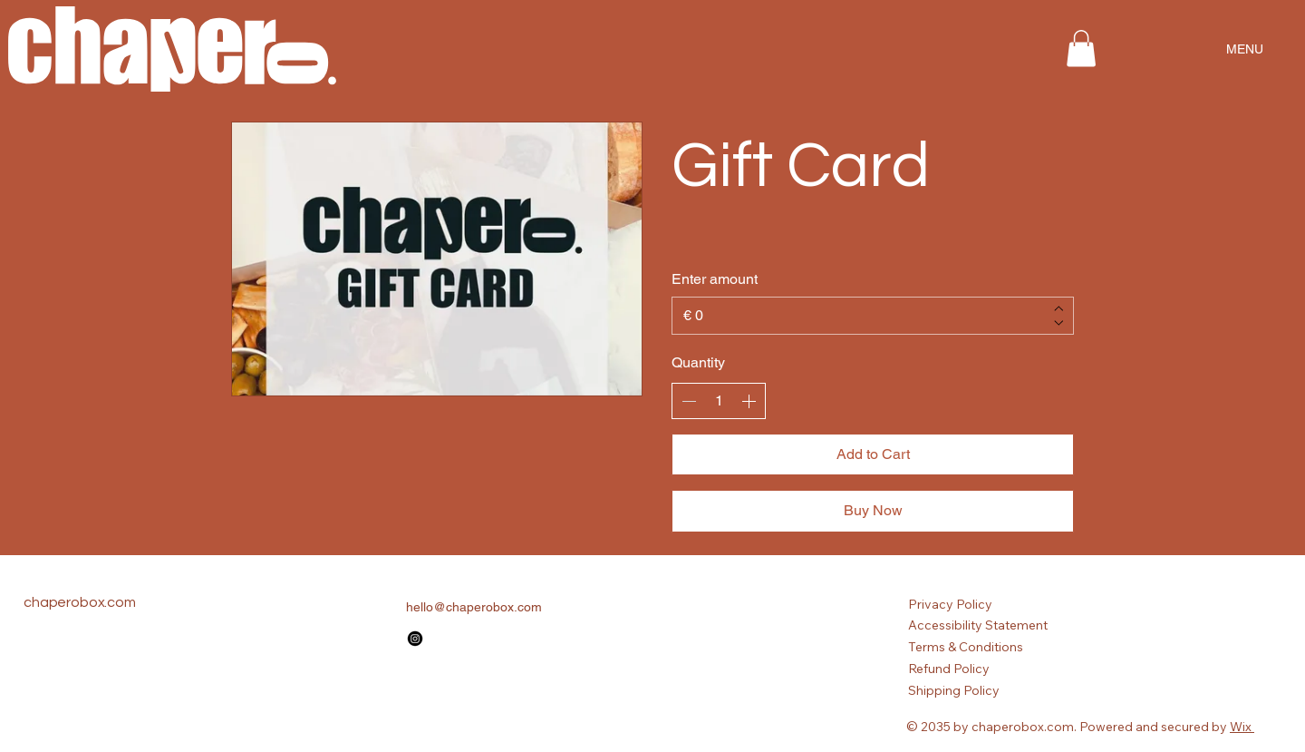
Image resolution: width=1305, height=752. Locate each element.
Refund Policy (949, 668)
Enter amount (715, 279)
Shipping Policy (954, 690)
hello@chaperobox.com (474, 607)
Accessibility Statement (978, 625)
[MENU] (1244, 49)
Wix (1241, 726)
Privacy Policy (950, 604)
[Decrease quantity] (689, 401)
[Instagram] (415, 639)
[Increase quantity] (748, 401)
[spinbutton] (719, 401)
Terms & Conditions (965, 647)
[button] (1081, 48)
